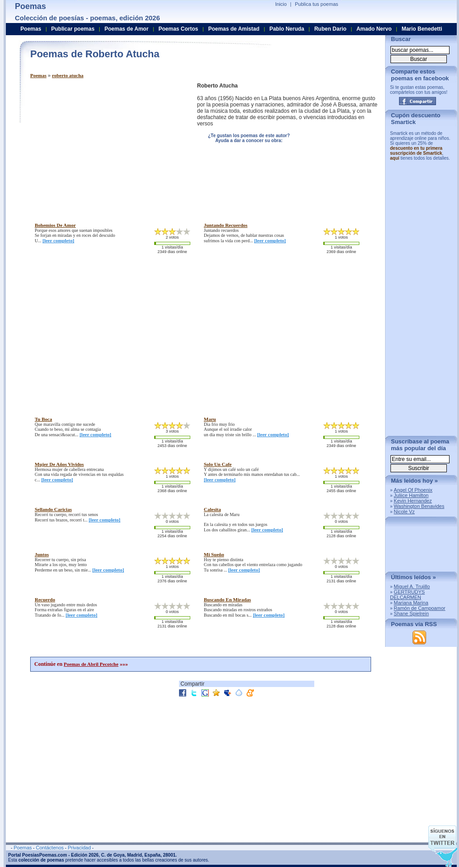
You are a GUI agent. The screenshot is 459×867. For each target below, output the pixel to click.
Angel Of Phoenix (413, 490)
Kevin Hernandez (412, 500)
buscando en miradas (227, 599)
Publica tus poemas (316, 4)
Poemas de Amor (127, 29)
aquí (394, 158)
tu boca (43, 419)
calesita (212, 509)
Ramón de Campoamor (419, 608)
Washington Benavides (419, 506)
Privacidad (79, 847)
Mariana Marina (411, 602)
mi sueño (214, 554)
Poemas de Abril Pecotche (91, 664)
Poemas (38, 75)
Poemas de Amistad (234, 29)
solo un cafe (218, 464)
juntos (42, 554)
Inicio (281, 4)
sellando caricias (53, 509)
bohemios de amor (55, 225)
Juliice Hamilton (411, 495)
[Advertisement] (106, 146)
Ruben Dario (330, 29)
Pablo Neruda (286, 29)
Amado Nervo (373, 29)
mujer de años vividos (59, 464)
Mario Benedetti (422, 29)
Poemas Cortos (178, 29)
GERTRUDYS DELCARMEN (407, 594)
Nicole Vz (404, 511)
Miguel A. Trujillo (412, 586)
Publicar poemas (73, 29)
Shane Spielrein (411, 613)
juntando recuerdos (226, 225)
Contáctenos (50, 847)
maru (210, 419)
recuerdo (45, 599)
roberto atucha (67, 75)
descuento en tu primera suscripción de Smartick (416, 151)
